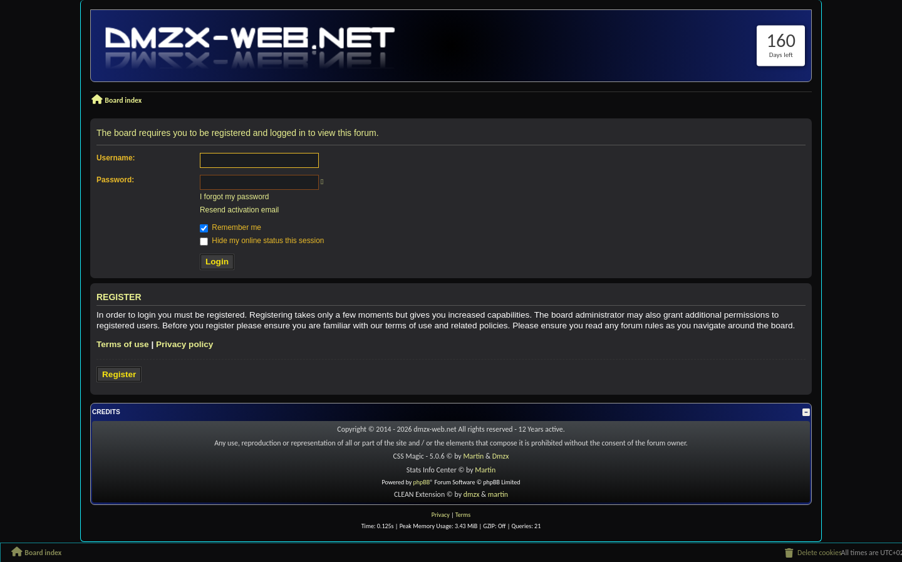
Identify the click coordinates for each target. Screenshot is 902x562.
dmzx (472, 494)
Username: (115, 158)
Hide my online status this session (262, 240)
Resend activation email (239, 210)
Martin (473, 456)
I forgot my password (234, 196)
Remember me (230, 227)
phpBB (421, 482)
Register (119, 374)
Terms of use (122, 344)
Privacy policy (184, 344)
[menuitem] (812, 553)
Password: (115, 179)
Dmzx (500, 456)
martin (498, 494)
